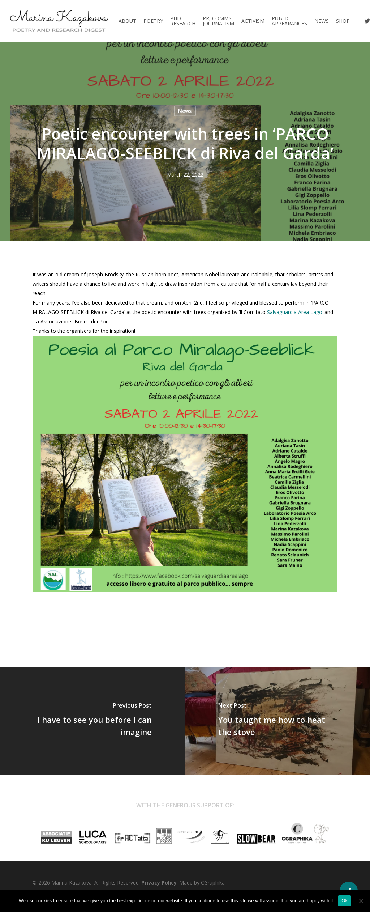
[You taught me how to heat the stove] (277, 721)
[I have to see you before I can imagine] (92, 721)
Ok (344, 900)
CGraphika (213, 882)
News (185, 110)
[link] (294, 312)
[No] (361, 900)
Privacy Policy (159, 882)
